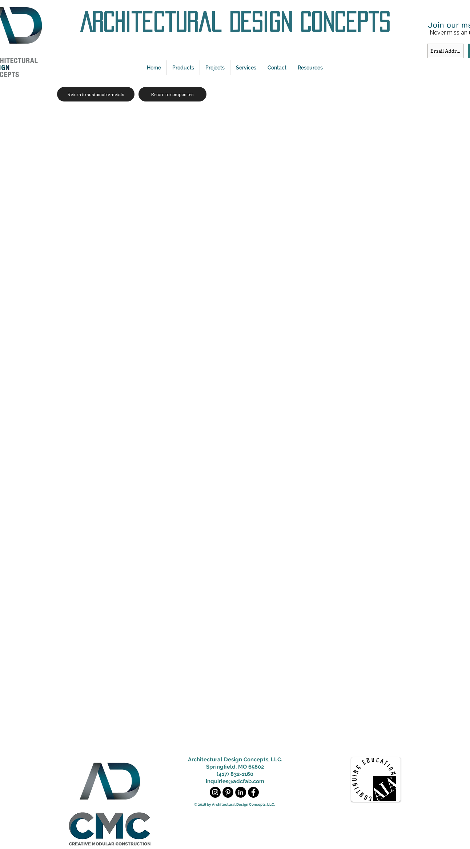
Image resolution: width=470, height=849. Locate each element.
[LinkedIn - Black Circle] (240, 792)
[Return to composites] (172, 94)
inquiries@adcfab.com (235, 781)
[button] (183, 67)
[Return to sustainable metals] (95, 94)
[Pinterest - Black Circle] (227, 792)
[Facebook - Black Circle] (253, 792)
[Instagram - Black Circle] (215, 792)
